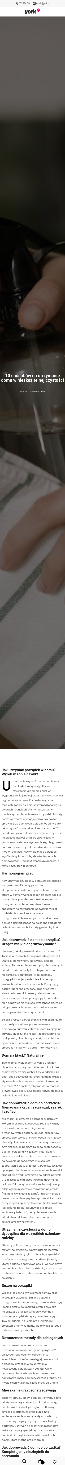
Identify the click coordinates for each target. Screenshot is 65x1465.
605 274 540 (25, 3)
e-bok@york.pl (43, 3)
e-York (43, 391)
